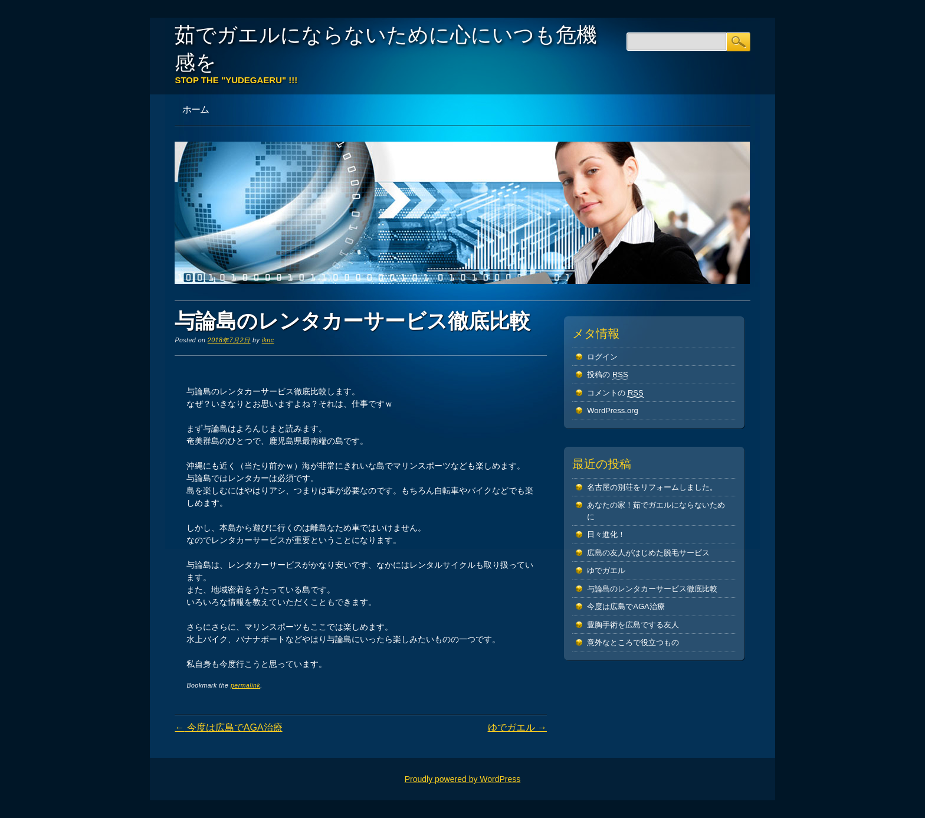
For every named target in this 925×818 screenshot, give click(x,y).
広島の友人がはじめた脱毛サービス (648, 552)
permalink (245, 685)
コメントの (615, 393)
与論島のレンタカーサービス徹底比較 (652, 588)
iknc (268, 339)
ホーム (195, 109)
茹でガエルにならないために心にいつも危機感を (386, 48)
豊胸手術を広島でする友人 (633, 624)
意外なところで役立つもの (633, 642)
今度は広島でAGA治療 (228, 727)
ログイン (602, 356)
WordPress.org (612, 410)
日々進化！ (606, 534)
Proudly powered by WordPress (463, 779)
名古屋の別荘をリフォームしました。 (652, 487)
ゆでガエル (517, 727)
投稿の (607, 374)
